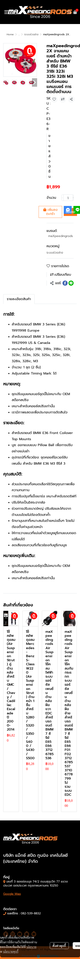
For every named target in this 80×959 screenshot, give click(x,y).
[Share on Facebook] (65, 283)
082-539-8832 (31, 913)
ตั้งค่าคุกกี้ (59, 946)
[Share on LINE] (71, 283)
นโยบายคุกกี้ (10, 951)
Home (10, 34)
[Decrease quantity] (62, 198)
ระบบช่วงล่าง (31, 34)
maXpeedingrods (60, 236)
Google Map (12, 894)
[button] (69, 12)
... (19, 34)
